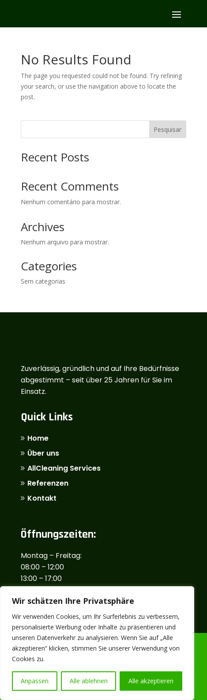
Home (38, 438)
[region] (97, 643)
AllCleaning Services (64, 468)
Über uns (43, 453)
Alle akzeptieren (150, 681)
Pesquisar (167, 129)
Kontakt (41, 498)
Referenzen (47, 483)
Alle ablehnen (89, 681)
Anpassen (35, 681)
